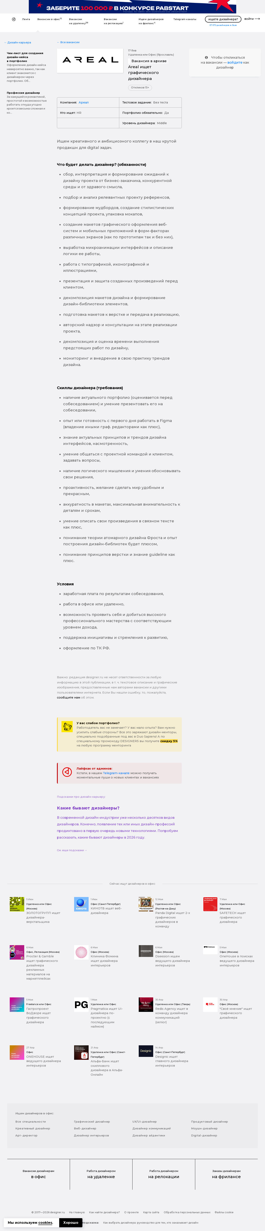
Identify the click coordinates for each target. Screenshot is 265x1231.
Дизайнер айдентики (148, 1135)
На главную (77, 1212)
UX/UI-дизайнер (144, 1121)
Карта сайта (151, 1212)
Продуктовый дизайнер (209, 1121)
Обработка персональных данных (187, 1212)
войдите (235, 62)
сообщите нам (68, 697)
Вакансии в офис (49, 19)
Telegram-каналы (184, 19)
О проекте (131, 1212)
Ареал (84, 102)
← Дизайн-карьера (17, 42)
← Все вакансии (68, 42)
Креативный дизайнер (32, 1128)
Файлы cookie (224, 1212)
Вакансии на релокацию (113, 21)
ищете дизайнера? (223, 19)
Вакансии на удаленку (78, 21)
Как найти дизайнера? (104, 1212)
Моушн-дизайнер (204, 1128)
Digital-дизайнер (204, 1135)
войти (249, 19)
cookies (45, 1223)
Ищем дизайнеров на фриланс (151, 21)
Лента (26, 19)
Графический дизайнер (92, 1121)
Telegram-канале (116, 773)
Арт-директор (26, 1135)
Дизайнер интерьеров (91, 1135)
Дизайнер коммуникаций (151, 1128)
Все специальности (30, 1121)
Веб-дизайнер (85, 1128)
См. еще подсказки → (72, 850)
